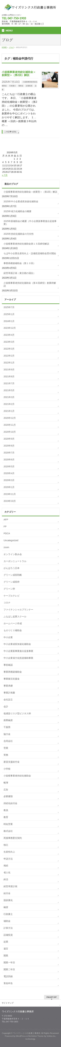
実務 (6, 755)
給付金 (7, 893)
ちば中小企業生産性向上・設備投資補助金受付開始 (30, 253)
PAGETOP (52, 997)
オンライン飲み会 (13, 554)
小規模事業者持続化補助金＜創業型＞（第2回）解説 (30, 191)
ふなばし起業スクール (15, 616)
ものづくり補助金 (13, 630)
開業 (6, 955)
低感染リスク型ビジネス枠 (17, 713)
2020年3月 (9, 480)
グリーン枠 (9, 588)
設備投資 (29, 86)
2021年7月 (9, 383)
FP (5, 526)
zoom (6, 547)
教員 (6, 810)
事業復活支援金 (12, 678)
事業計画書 (9, 692)
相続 (6, 865)
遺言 (6, 948)
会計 (6, 706)
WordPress (21, 1036)
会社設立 (8, 699)
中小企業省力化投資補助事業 (18, 658)
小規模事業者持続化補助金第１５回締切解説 (26, 243)
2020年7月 (9, 452)
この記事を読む (10, 132)
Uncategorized (11, 540)
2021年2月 (9, 404)
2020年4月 (9, 473)
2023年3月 (9, 342)
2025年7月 (9, 307)
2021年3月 (9, 397)
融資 (6, 907)
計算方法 (8, 928)
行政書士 (12, 86)
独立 (6, 845)
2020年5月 (9, 466)
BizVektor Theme (36, 1036)
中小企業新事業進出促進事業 (18, 651)
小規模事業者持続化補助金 (17, 775)
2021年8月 (9, 376)
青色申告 (8, 983)
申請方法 (8, 858)
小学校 (7, 768)
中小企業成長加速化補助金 (17, 644)
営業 (6, 748)
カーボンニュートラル (15, 561)
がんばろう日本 (12, 568)
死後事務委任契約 (13, 838)
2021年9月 (9, 369)
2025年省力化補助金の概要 (17, 211)
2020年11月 (10, 425)
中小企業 (8, 637)
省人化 (7, 872)
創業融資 (8, 720)
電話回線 (8, 976)
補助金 (20, 86)
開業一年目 (9, 962)
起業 (6, 941)
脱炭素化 (8, 900)
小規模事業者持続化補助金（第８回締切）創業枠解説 (30, 284)
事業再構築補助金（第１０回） (19, 263)
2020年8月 (9, 445)
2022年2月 (9, 355)
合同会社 (8, 741)
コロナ (7, 602)
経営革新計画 (10, 886)
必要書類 (8, 796)
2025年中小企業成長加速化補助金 (21, 201)
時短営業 (8, 824)
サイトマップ (8, 1003)
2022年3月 (9, 348)
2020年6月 (9, 459)
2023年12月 (10, 328)
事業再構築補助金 (13, 672)
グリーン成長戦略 (13, 575)
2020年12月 (10, 418)
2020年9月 (9, 438)
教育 (6, 817)
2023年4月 (9, 335)
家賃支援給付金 (12, 762)
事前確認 (8, 665)
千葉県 (7, 727)
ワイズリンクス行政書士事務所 (26, 1033)
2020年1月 (9, 487)
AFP (6, 519)
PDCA (7, 533)
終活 (6, 879)
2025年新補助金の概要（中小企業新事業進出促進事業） (30, 222)
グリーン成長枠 (12, 582)
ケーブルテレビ (12, 595)
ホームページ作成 (13, 623)
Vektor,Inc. (51, 1036)
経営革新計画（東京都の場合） (19, 273)
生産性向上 (9, 852)
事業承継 (8, 685)
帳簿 (6, 782)
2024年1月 (9, 321)
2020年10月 (10, 432)
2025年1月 (9, 314)
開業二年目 (9, 969)
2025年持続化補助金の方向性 (19, 234)
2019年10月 (10, 501)
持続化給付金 (10, 803)
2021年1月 (9, 411)
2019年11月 (10, 494)
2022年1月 (9, 362)
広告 (6, 789)
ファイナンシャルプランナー (18, 609)
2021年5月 (9, 390)
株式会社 (8, 831)
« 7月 (4, 175)
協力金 (7, 734)
